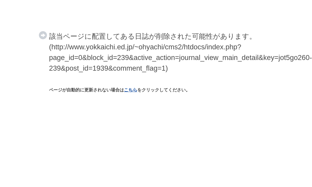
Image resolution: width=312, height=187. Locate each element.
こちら (130, 90)
